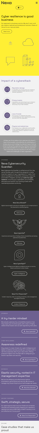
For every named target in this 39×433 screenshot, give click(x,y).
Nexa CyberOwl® (29, 331)
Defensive (19, 213)
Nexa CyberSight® (29, 359)
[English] (19, 7)
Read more (7, 31)
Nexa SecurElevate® (28, 387)
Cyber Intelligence (19, 273)
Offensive (19, 243)
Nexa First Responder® (27, 415)
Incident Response (19, 304)
